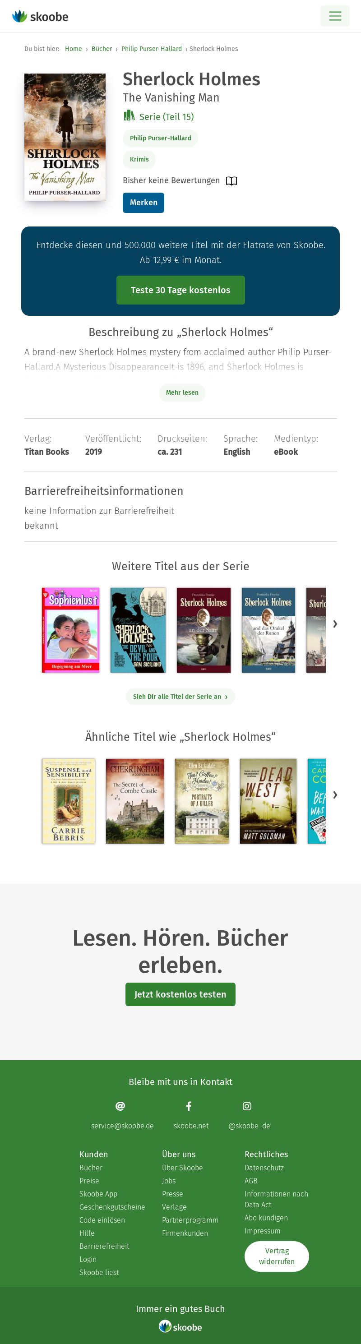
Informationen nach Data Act (276, 1199)
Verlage (174, 1207)
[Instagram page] (249, 1115)
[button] (335, 623)
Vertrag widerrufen (277, 1256)
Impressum (263, 1231)
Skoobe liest (99, 1272)
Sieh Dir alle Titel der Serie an (180, 697)
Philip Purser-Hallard (151, 49)
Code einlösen (102, 1220)
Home (73, 49)
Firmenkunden (185, 1233)
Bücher (102, 49)
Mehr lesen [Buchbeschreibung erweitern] (182, 393)
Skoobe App (98, 1194)
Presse (172, 1194)
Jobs (169, 1181)
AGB (251, 1181)
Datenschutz (264, 1168)
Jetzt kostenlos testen (180, 994)
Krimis (139, 159)
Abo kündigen (266, 1218)
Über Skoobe (182, 1168)
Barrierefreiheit (104, 1246)
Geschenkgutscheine (111, 1207)
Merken (143, 203)
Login (88, 1259)
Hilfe (87, 1233)
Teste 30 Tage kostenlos (181, 290)
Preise (89, 1181)
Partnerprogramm (190, 1220)
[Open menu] (335, 16)
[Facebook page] (191, 1115)
